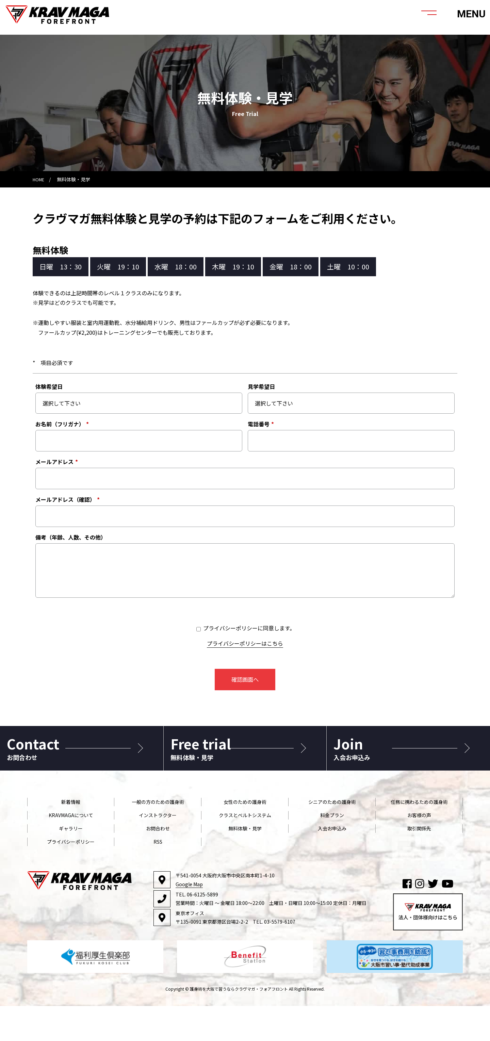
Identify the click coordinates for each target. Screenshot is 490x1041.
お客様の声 (419, 849)
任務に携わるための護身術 (419, 836)
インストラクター (158, 849)
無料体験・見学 (245, 863)
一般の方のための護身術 (158, 836)
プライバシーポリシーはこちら (245, 643)
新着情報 (70, 836)
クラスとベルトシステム (245, 849)
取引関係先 (419, 863)
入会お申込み (332, 863)
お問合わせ (158, 863)
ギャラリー (71, 863)
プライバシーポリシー (71, 876)
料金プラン (332, 849)
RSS (157, 876)
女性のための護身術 (245, 836)
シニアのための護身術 (332, 836)
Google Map (189, 918)
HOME (39, 179)
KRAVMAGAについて (71, 849)
